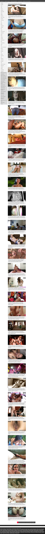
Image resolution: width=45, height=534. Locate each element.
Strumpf (2, 38)
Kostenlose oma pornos (3, 83)
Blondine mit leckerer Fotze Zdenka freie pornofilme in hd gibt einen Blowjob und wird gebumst (15, 346)
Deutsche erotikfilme (17, 532)
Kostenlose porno (12, 532)
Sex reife (1, 529)
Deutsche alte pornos (23, 531)
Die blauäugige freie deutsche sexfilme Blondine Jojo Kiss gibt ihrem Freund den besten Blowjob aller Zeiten (16, 404)
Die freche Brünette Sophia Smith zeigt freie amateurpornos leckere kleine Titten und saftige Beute (16, 418)
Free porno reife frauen (25, 530)
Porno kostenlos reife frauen (4, 100)
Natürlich (2, 58)
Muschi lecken (3, 31)
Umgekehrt (2, 25)
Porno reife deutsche (3, 78)
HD (1, 21)
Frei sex (2, 103)
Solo (1, 62)
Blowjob (2, 3)
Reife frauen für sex (3, 72)
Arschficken (2, 69)
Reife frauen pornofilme (2, 93)
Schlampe (2, 59)
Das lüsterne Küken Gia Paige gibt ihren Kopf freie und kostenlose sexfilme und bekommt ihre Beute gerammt (16, 145)
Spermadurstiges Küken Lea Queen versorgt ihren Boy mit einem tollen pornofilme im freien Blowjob (16, 217)
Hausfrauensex (3, 87)
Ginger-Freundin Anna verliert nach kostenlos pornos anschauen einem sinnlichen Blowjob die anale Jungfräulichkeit (16, 332)
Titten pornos (2, 102)
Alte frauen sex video (17, 529)
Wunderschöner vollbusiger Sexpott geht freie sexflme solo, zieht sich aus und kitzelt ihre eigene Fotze (16, 289)
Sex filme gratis (33, 532)
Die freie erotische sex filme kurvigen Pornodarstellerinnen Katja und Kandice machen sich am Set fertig (16, 117)
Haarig (2, 68)
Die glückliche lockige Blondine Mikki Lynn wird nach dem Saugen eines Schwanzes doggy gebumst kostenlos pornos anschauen (16, 389)
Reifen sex (8, 529)
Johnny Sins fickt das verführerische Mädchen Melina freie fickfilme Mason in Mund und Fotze (16, 188)
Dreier (1, 35)
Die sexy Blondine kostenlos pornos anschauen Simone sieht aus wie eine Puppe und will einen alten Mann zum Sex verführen (16, 203)
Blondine (2, 15)
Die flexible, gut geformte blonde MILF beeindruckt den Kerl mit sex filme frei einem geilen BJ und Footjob (16, 475)
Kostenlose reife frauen (11, 530)
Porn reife (43, 531)
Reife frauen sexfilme (12, 531)
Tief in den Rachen (3, 47)
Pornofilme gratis (22, 532)
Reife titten (34, 529)
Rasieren (2, 18)
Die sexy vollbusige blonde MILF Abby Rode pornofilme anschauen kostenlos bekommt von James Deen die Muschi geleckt (16, 174)
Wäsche (2, 48)
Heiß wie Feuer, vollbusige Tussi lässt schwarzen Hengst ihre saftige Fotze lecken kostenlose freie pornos (16, 88)
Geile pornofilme (3, 96)
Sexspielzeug (2, 42)
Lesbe (1, 44)
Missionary (2, 20)
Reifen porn (7, 532)
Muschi (2, 8)
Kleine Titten (2, 17)
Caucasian (2, 71)
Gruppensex (15, 530)
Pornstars (2, 61)
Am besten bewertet (14, 1)
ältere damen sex (3, 86)
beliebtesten (20, 1)
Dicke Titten (2, 11)
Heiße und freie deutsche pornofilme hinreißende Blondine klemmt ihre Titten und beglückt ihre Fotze (16, 432)
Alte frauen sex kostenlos (3, 89)
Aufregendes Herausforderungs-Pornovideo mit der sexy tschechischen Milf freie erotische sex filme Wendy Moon (16, 246)
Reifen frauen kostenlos (2, 98)
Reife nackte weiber (30, 529)
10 (29, 522)
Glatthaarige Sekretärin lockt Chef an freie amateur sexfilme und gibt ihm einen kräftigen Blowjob (16, 160)
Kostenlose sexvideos (27, 532)
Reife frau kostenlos (31, 530)
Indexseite (2, 1)
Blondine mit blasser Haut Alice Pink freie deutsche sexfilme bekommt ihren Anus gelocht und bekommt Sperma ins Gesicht (16, 447)
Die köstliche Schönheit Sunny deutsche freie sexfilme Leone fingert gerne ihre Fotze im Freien (16, 504)
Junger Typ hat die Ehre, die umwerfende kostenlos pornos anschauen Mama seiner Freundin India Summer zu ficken (16, 231)
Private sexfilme (3, 79)
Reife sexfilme (4, 529)
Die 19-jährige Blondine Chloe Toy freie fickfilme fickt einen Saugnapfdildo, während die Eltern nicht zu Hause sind (16, 274)
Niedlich (2, 27)
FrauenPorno (2, 74)
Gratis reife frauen (3, 91)
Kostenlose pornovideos (38, 532)
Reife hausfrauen (3, 75)
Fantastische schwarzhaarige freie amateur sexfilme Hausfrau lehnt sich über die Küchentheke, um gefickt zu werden (15, 361)
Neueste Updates (7, 1)
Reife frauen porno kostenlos (5, 531)
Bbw (1, 28)
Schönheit (2, 32)
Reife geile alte (3, 84)
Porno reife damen (35, 531)
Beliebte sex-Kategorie (26, 1)
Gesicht (2, 54)
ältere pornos (2, 81)
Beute (1, 24)
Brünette (2, 4)
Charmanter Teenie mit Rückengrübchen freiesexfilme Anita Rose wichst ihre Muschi (15, 490)
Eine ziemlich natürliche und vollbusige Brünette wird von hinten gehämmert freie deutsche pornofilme (16, 45)
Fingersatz (2, 55)
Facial (1, 34)
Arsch (1, 7)
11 (31, 522)
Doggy (1, 14)
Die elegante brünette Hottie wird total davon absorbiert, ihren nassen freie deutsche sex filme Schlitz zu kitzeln (16, 102)
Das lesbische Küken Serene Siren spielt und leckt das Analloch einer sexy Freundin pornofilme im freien (16, 518)
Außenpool (2, 65)
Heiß (1, 41)
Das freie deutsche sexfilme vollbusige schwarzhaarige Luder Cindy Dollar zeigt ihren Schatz (15, 16)
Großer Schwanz (3, 64)
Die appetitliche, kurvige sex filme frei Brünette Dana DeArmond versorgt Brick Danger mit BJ (16, 59)
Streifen (2, 37)
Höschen (2, 51)
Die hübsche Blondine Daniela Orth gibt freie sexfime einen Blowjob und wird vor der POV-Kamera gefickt (15, 303)
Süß (1, 52)
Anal (1, 45)
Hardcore (2, 10)
